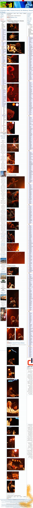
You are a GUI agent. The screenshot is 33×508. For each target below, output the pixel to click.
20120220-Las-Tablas (30, 74)
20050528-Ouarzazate (30, 293)
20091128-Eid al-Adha (30, 156)
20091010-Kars (31, 164)
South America (3, 48)
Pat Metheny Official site (13, 20)
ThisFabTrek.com (15, 499)
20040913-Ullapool (30, 320)
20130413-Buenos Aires (30, 29)
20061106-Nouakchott (30, 236)
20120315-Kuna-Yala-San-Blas (31, 70)
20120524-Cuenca (30, 63)
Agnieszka (4, 116)
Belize (3, 58)
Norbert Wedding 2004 (4, 113)
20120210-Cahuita (30, 76)
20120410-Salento (30, 66)
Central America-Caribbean (4, 55)
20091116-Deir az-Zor (31, 160)
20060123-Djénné (30, 266)
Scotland (3, 82)
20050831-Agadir (30, 285)
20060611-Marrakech (30, 251)
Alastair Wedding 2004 (4, 111)
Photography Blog (3, 22)
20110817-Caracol (30, 95)
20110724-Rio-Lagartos (31, 99)
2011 (29, 80)
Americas (3, 47)
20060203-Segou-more (30, 259)
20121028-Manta (30, 44)
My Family (3, 105)
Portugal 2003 (4, 98)
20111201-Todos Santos (30, 86)
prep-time (29, 346)
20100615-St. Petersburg (30, 134)
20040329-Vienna (30, 356)
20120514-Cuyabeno (30, 64)
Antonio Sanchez (11, 265)
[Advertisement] (4, 336)
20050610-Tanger (30, 292)
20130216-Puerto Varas (30, 34)
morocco (21, 13)
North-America (3, 63)
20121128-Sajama (30, 41)
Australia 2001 (4, 131)
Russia (3, 44)
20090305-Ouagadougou (30, 180)
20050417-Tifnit (31, 298)
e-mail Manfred (7, 0)
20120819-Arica (31, 49)
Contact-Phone (4, 87)
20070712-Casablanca (30, 215)
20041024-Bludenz (30, 317)
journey (15, 13)
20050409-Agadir (30, 299)
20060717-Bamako (30, 239)
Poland (3, 78)
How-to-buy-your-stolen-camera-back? (31, 46)
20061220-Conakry (30, 229)
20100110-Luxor (30, 149)
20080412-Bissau (30, 196)
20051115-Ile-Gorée (30, 279)
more (3, 123)
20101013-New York (31, 125)
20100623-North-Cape (30, 133)
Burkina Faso (4, 29)
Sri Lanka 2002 (4, 97)
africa (17, 13)
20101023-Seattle (30, 123)
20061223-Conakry (30, 228)
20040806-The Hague (31, 337)
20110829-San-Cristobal (31, 94)
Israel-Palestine (4, 42)
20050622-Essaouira (30, 290)
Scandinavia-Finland (4, 81)
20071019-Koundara (30, 211)
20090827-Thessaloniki (30, 170)
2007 (29, 204)
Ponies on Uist (31, 328)
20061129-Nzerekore (30, 234)
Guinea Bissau (4, 34)
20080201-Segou (30, 201)
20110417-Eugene (30, 111)
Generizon (3, 24)
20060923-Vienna (30, 237)
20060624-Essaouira (30, 244)
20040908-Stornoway (30, 325)
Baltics (3, 69)
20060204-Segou (30, 257)
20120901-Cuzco (30, 48)
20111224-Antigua (30, 82)
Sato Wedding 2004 (4, 109)
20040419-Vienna (30, 354)
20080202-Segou (30, 200)
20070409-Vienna (30, 223)
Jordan (3, 43)
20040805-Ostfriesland (30, 338)
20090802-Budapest (30, 175)
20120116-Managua (30, 77)
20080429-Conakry (30, 195)
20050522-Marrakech (30, 295)
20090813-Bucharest (30, 173)
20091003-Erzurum (30, 165)
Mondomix (13, 344)
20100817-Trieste (30, 126)
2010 (29, 115)
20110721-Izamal (30, 100)
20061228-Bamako (30, 226)
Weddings (3, 106)
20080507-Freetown (30, 193)
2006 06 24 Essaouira (11, 15)
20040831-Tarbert (30, 329)
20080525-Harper (30, 190)
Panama (3, 62)
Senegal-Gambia (3, 38)
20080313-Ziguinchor (30, 198)
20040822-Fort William (31, 332)
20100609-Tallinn (30, 136)
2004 (29, 311)
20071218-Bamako (30, 206)
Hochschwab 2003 (3, 102)
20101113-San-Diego (31, 122)
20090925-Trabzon (30, 167)
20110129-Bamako (30, 114)
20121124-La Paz (30, 43)
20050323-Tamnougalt (30, 301)
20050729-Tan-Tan (31, 287)
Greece (3, 74)
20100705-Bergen (30, 131)
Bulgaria (3, 70)
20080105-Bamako (30, 203)
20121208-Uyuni (30, 39)
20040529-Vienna (30, 351)
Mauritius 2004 (4, 122)
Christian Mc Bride (12, 174)
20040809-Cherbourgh (30, 335)
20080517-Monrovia (30, 191)
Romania (3, 79)
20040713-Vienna (30, 348)
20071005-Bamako (30, 213)
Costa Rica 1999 (3, 93)
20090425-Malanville (30, 177)
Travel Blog (30, 24)
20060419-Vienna (30, 252)
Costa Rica (3, 59)
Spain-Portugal (4, 83)
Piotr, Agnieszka (4, 124)
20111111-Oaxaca (30, 87)
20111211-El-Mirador (30, 84)
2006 (29, 224)
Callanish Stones (30, 322)
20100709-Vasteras (30, 130)
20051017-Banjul (30, 282)
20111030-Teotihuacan (30, 89)
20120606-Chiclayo (30, 61)
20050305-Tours (30, 306)
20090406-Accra (30, 178)
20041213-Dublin (30, 314)
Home (2, 23)
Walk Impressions (30, 324)
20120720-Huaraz (30, 56)
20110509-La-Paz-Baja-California (30, 109)
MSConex (3, 25)
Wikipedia (21, 20)
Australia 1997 (4, 90)
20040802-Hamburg (30, 340)
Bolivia (3, 50)
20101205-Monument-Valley (30, 118)
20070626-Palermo (30, 216)
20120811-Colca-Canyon (30, 52)
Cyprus (3, 71)
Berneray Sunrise (30, 327)
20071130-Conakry (30, 208)
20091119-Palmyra (30, 158)
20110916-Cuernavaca (30, 91)
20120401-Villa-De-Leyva (31, 68)
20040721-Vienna (30, 345)
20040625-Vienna (30, 350)
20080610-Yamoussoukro (31, 188)
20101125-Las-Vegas (31, 120)
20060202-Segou (30, 264)
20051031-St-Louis (30, 280)
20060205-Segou (30, 254)
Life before (3, 88)
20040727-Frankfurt (30, 343)
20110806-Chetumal (30, 97)
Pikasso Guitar (15, 22)
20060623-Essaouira (30, 247)
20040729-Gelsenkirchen (31, 341)
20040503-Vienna (30, 353)
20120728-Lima (30, 55)
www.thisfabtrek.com (9, 13)
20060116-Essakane (30, 271)
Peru (3, 53)
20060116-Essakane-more (30, 270)
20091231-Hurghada (30, 152)
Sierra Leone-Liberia (4, 39)
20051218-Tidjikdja (30, 276)
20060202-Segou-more (30, 262)
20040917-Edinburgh (30, 319)
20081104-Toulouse (30, 187)
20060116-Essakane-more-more (30, 268)
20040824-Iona (31, 330)
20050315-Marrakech (30, 302)
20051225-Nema (30, 275)
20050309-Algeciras (30, 304)
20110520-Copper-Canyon (31, 107)
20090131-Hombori (30, 182)
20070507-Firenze (30, 221)
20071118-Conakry (30, 210)
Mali (2, 35)
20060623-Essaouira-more (30, 246)
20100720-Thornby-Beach (31, 128)
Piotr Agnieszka (4, 96)
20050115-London (30, 310)
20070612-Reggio (30, 218)
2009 (29, 150)
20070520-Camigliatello (30, 219)
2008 (29, 183)
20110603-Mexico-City (30, 105)
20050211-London (30, 308)
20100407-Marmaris (30, 141)
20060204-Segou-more (30, 256)
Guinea (3, 33)
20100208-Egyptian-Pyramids (30, 146)
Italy (2, 77)
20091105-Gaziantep (30, 161)
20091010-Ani (30, 163)
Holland (3, 75)
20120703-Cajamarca (30, 58)
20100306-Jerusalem (30, 144)
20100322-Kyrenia (30, 143)
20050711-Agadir (30, 289)
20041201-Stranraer (30, 315)
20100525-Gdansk (30, 138)
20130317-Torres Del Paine (30, 31)
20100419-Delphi (30, 139)
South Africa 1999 (3, 94)
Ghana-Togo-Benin (4, 32)
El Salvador (3, 60)
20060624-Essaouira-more (30, 242)
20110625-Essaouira (30, 104)
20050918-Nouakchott (30, 284)
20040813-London (30, 333)
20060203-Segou (30, 261)
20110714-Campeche (30, 102)
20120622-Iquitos (30, 60)
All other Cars (3, 86)
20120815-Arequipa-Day (30, 51)
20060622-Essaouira (30, 249)
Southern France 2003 (3, 100)
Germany (3, 73)
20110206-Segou (30, 112)
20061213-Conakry (30, 231)
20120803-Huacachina (30, 54)
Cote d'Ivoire (3, 30)
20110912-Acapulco (30, 92)
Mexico (3, 65)
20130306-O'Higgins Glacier (30, 33)
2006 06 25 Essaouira (17, 15)
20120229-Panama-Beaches (30, 72)
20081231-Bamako (30, 185)
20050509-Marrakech (30, 297)
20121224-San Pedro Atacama (31, 38)
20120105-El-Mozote (30, 79)
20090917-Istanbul (30, 169)
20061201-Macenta (30, 233)
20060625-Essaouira (30, 241)
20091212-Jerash (30, 155)
